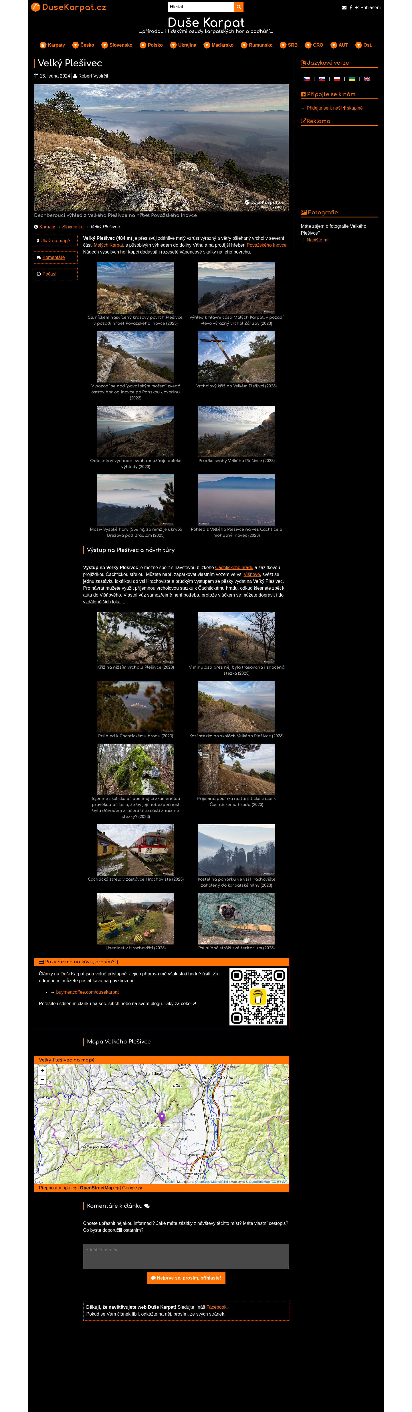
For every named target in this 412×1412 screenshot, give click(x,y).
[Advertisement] (186, 1370)
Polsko (155, 45)
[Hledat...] (201, 7)
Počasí (49, 274)
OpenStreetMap (206, 1181)
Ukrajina (187, 45)
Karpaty (56, 45)
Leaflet (170, 1181)
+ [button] (42, 1071)
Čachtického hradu (234, 567)
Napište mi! (318, 239)
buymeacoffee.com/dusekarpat (87, 992)
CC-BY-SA (279, 1181)
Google (129, 1187)
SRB (293, 45)
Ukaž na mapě (55, 240)
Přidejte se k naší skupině (335, 108)
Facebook (216, 1307)
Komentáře (53, 257)
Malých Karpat (108, 245)
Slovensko (121, 45)
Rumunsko (261, 45)
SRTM (223, 1181)
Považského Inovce (266, 245)
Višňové (252, 574)
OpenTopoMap (259, 1181)
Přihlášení (368, 7)
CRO (318, 45)
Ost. (367, 45)
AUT (343, 45)
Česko (87, 45)
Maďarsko (222, 45)
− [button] (42, 1080)
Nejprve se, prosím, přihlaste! (186, 1278)
